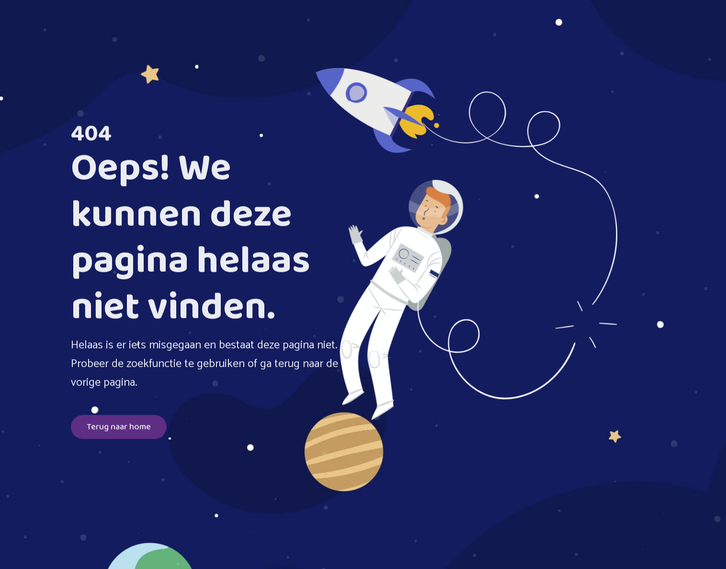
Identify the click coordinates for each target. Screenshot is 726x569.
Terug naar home (119, 427)
